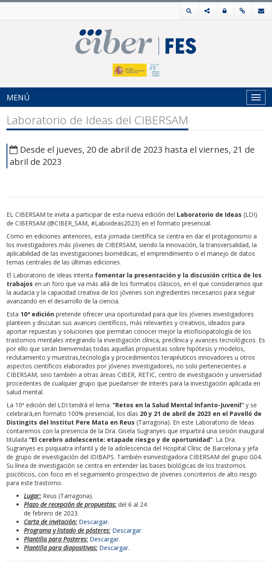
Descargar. (94, 522)
